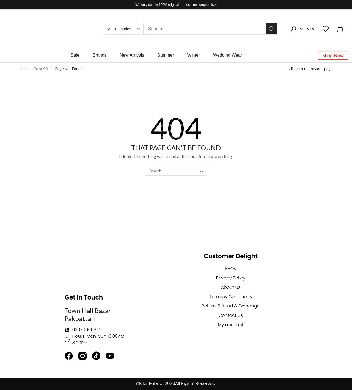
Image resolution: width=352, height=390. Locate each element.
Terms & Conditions (231, 296)
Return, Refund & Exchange (231, 306)
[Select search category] (124, 28)
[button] (302, 29)
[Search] (271, 28)
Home (25, 68)
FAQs (230, 268)
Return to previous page (312, 68)
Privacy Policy (230, 278)
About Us (230, 287)
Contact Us (231, 315)
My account (230, 325)
